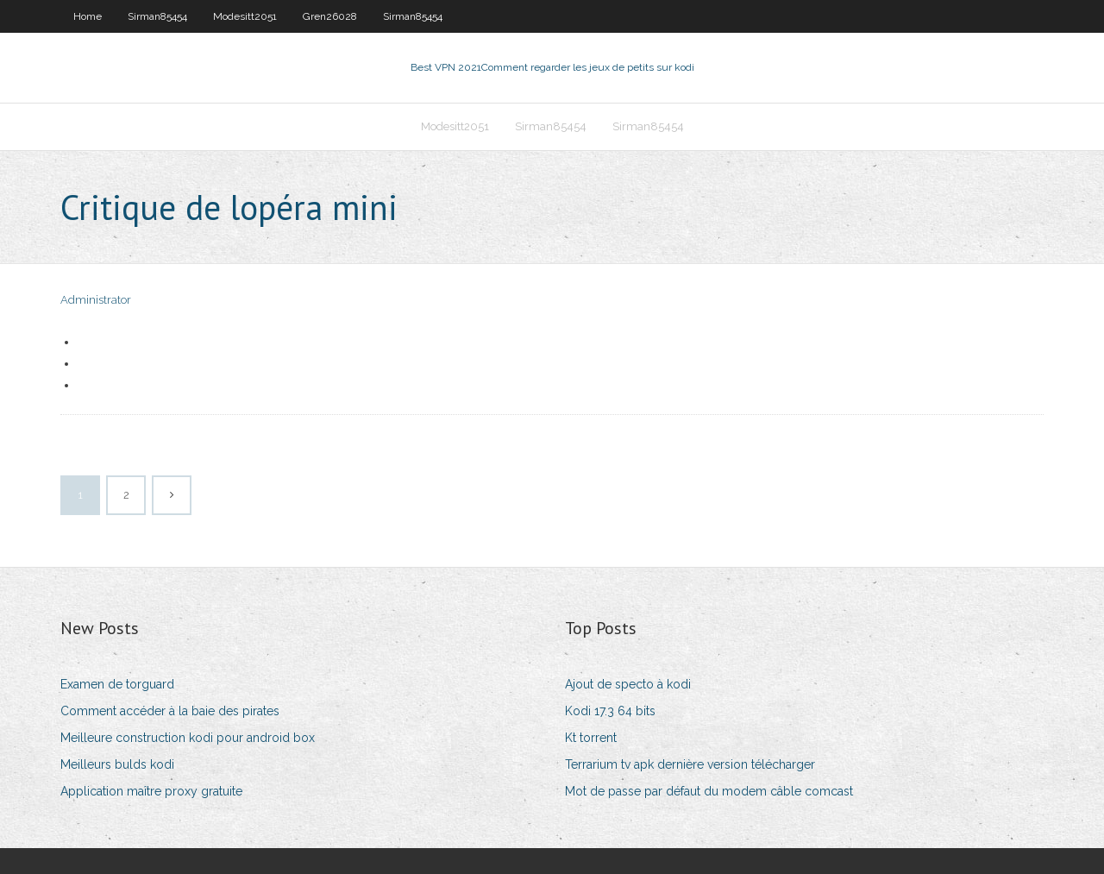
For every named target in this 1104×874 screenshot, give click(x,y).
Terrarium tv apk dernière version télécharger (690, 764)
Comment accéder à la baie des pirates (169, 711)
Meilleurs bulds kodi (117, 764)
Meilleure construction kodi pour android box (187, 738)
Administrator (95, 299)
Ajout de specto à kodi (628, 684)
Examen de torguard (117, 684)
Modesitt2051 (245, 16)
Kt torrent (591, 738)
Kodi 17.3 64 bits (610, 711)
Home (87, 16)
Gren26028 (330, 16)
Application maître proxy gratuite (151, 791)
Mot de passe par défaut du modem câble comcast (709, 791)
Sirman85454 (157, 16)
